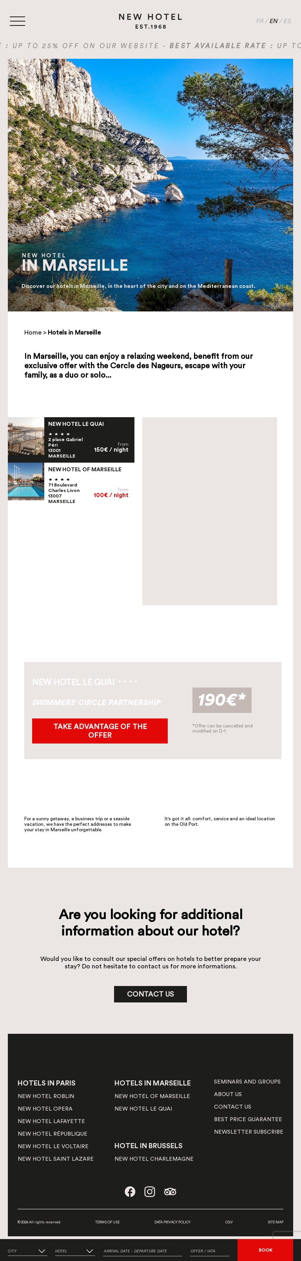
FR (260, 21)
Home (33, 332)
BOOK (265, 1250)
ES (287, 21)
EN (274, 21)
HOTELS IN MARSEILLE (152, 1083)
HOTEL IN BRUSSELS (148, 1145)
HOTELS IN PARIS (47, 1083)
